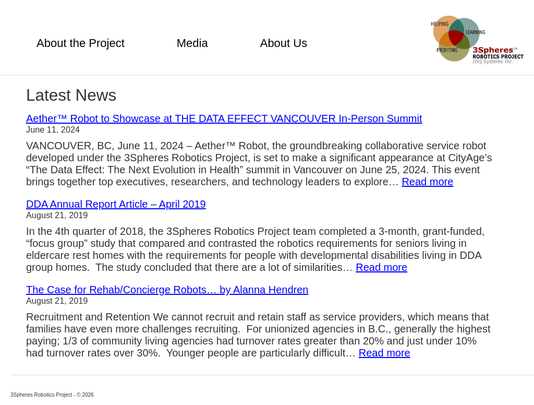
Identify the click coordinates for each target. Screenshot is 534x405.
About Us (284, 43)
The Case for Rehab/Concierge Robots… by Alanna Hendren (167, 289)
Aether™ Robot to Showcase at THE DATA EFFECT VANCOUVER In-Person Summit (224, 118)
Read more (427, 181)
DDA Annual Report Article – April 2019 (116, 204)
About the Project (81, 43)
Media (192, 43)
